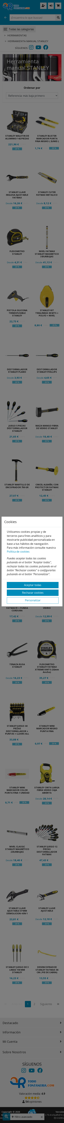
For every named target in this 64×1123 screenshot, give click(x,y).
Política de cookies (18, 551)
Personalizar (33, 600)
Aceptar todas (32, 585)
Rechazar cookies (33, 593)
